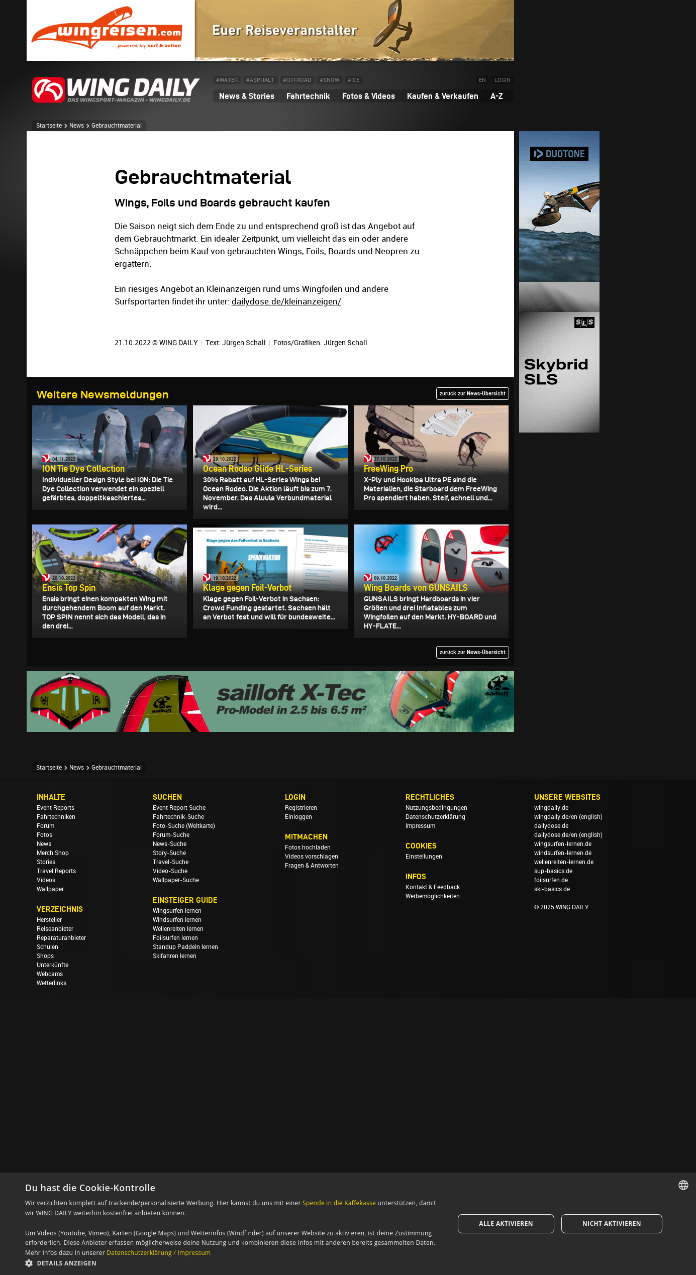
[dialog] (348, 1224)
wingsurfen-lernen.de (562, 1121)
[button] (233, 1262)
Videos (46, 1157)
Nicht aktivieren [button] (611, 1223)
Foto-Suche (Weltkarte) (184, 1103)
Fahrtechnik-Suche (178, 1094)
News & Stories (246, 95)
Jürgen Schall (244, 620)
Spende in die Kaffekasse (339, 1203)
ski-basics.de (552, 1166)
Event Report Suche (179, 1085)
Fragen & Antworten (312, 1142)
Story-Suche (169, 1130)
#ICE (353, 80)
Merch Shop (53, 1130)
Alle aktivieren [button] (506, 1223)
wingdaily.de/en (555, 1094)
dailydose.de (551, 1103)
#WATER (227, 80)
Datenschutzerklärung (435, 1094)
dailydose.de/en (555, 1112)
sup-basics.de (553, 1148)
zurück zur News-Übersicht (473, 671)
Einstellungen (424, 1133)
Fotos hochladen (308, 1124)
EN (482, 80)
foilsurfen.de (551, 1157)
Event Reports (55, 1085)
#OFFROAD (297, 80)
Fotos (44, 1112)
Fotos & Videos (368, 95)
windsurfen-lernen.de (562, 1130)
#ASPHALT (260, 80)
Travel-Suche (170, 1139)
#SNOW (329, 80)
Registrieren (301, 1085)
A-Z (496, 95)
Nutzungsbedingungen (436, 1085)
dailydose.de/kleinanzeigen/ (286, 579)
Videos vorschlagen (311, 1133)
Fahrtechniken (56, 1094)
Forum (45, 1103)
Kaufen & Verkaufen (442, 95)
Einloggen (298, 1094)
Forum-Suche (171, 1112)
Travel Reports (56, 1148)
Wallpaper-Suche (176, 1157)
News (76, 126)
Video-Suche (170, 1148)
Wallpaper (50, 1166)
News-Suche (169, 1121)
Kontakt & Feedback (433, 1164)
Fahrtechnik (308, 95)
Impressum (420, 1103)
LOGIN (502, 80)
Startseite (49, 126)
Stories (46, 1139)
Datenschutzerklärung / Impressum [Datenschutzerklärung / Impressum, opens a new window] (159, 1252)
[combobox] (683, 1185)
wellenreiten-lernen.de (563, 1139)
